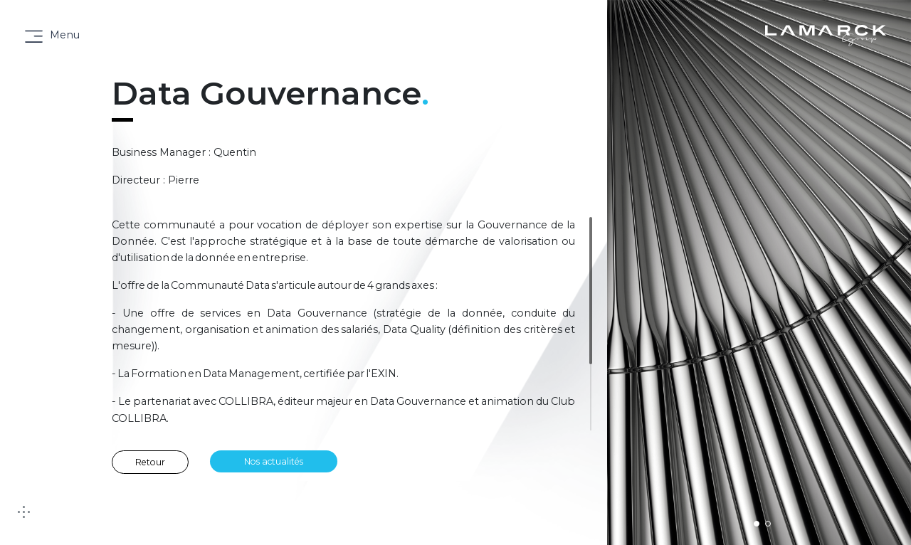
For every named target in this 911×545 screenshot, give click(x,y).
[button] (756, 524)
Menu (65, 34)
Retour (150, 462)
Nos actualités (273, 461)
